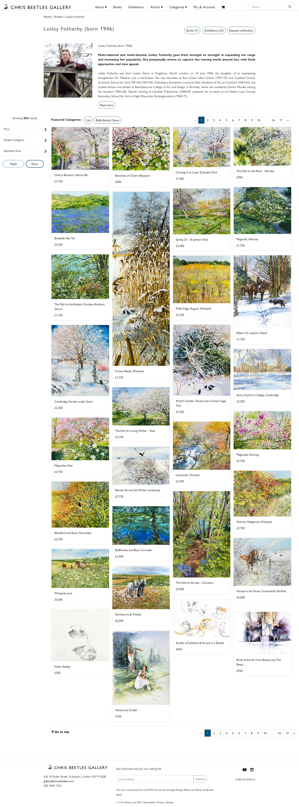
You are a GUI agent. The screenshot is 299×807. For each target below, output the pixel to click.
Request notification (241, 30)
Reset (34, 164)
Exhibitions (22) (214, 30)
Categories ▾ (178, 6)
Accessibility (149, 802)
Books (117, 6)
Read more (106, 105)
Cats (88, 120)
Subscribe (200, 779)
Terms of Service (204, 790)
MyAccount (204, 6)
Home (47, 16)
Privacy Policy (183, 790)
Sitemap (170, 802)
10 (258, 120)
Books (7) (192, 30)
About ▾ (101, 6)
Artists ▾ (156, 6)
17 (280, 120)
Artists (58, 16)
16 (273, 120)
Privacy (160, 802)
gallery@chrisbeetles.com (59, 781)
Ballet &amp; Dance (107, 120)
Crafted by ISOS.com (245, 779)
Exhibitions (136, 6)
